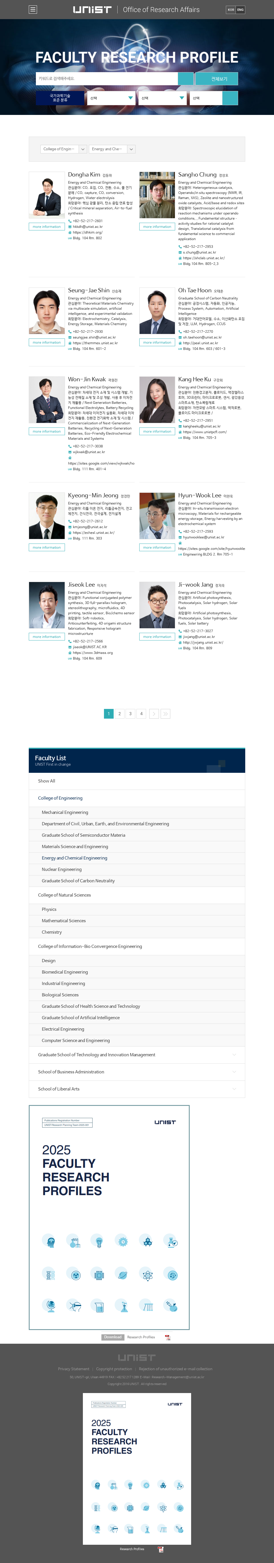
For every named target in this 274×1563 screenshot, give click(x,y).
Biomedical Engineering (65, 972)
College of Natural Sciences (64, 895)
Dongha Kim (84, 175)
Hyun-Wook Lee (199, 495)
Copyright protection (114, 1369)
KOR (231, 10)
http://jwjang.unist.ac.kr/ (203, 643)
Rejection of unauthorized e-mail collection (175, 1369)
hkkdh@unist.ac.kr (88, 227)
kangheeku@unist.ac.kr (202, 427)
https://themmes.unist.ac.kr (95, 343)
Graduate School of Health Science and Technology (91, 1006)
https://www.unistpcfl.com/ (205, 432)
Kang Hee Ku (194, 379)
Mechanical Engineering (65, 812)
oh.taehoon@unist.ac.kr (202, 338)
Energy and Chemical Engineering (74, 858)
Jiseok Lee (81, 585)
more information (47, 227)
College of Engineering (60, 798)
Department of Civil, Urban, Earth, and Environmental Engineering (105, 824)
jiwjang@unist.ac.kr (199, 637)
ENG (240, 10)
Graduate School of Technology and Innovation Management (96, 1055)
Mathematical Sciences (64, 921)
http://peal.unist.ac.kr (200, 343)
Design (49, 960)
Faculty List (50, 758)
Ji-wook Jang (195, 585)
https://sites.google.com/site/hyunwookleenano (216, 549)
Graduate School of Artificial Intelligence (81, 1017)
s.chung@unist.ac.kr (199, 253)
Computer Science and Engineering (76, 1040)
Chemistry (52, 932)
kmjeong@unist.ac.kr (90, 527)
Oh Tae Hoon (195, 290)
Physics (49, 909)
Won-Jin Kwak (87, 379)
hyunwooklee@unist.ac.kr (203, 538)
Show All (46, 781)
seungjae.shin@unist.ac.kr (94, 338)
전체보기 (216, 79)
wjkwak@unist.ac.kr (89, 452)
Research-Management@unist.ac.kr (178, 1377)
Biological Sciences (60, 995)
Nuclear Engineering (62, 869)
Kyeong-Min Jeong (93, 495)
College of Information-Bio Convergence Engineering (90, 946)
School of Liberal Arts (58, 1089)
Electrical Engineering (63, 1029)
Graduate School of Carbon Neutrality (78, 881)
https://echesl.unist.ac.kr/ (93, 533)
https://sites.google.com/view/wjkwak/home (104, 464)
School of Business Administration (71, 1072)
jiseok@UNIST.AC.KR (90, 647)
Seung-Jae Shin (89, 290)
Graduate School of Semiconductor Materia (83, 835)
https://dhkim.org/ (88, 233)
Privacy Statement (73, 1369)
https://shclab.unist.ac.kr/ (204, 258)
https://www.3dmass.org (93, 653)
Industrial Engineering (63, 983)
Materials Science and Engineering (75, 846)
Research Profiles (141, 1337)
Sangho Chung (197, 175)
